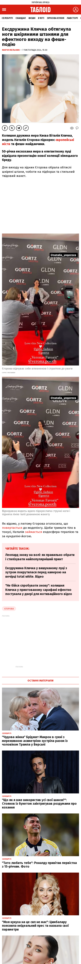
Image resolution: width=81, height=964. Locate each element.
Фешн (31, 18)
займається (33, 532)
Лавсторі (72, 18)
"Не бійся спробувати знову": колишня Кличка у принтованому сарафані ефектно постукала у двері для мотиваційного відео (38, 590)
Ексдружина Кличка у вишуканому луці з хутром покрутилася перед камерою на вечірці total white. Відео (36, 572)
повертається (12, 528)
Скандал (21, 18)
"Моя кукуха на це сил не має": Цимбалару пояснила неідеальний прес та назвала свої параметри (35, 926)
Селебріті (7, 18)
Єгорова (9, 608)
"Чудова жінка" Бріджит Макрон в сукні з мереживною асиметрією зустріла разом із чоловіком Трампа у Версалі (35, 741)
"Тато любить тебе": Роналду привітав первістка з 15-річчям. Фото (39, 865)
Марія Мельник (11, 50)
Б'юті (41, 18)
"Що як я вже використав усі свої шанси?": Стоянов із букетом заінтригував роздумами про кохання (39, 803)
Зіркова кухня (55, 18)
